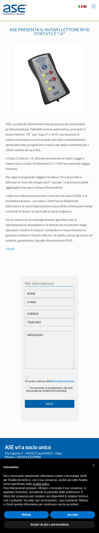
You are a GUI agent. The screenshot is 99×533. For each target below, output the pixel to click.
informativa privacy (62, 381)
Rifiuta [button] (26, 514)
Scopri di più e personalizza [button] (49, 524)
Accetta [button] (72, 514)
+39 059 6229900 (28, 457)
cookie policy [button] (41, 484)
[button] (93, 465)
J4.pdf (10, 249)
